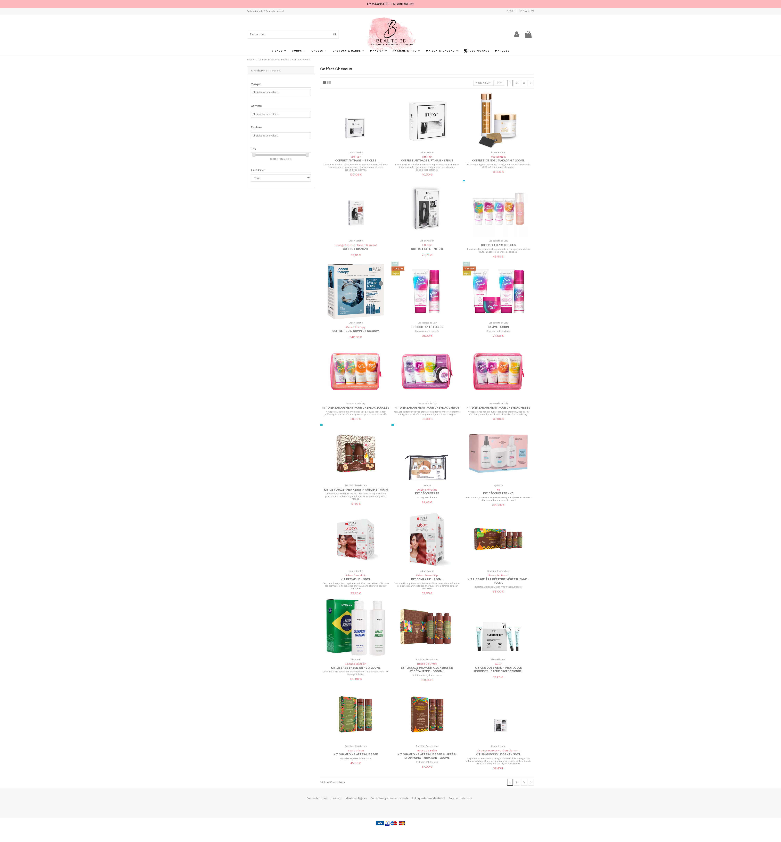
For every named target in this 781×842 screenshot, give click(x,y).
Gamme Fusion (498, 327)
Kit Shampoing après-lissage (355, 754)
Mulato (427, 485)
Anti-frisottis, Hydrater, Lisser (427, 675)
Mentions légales (356, 798)
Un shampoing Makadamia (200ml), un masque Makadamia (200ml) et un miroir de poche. (498, 165)
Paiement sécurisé (460, 798)
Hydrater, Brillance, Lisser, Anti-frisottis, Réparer (498, 587)
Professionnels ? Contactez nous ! (265, 11)
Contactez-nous (317, 798)
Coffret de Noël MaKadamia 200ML (498, 160)
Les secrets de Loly (498, 241)
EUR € (510, 11)
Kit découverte (427, 493)
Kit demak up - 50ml (356, 579)
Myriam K (498, 485)
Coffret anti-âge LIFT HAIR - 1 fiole (427, 160)
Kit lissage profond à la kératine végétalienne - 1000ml (427, 669)
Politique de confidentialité (428, 798)
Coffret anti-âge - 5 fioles (355, 160)
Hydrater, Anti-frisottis (427, 762)
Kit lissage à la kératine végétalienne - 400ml (498, 580)
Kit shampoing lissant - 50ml (498, 754)
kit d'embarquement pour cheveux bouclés (355, 407)
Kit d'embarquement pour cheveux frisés (498, 407)
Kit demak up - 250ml (427, 579)
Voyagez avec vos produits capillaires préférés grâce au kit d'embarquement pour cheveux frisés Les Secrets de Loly (498, 413)
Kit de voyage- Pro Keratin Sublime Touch (356, 489)
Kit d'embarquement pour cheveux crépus (427, 407)
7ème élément (498, 659)
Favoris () (526, 11)
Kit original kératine (427, 497)
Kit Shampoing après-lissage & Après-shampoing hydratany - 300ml (427, 756)
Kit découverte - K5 (498, 493)
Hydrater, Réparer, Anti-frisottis (355, 758)
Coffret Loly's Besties (498, 245)
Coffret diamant (356, 249)
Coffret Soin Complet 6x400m (355, 331)
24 (499, 83)
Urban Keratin (356, 152)
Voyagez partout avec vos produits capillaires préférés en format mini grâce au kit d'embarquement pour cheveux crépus (427, 413)
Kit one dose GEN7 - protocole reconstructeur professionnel (498, 669)
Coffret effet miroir (427, 249)
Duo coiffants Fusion (427, 327)
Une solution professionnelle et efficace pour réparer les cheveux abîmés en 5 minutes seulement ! (498, 498)
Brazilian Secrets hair (356, 485)
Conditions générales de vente (389, 798)
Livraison (336, 798)
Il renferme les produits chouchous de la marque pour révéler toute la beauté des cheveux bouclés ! (498, 250)
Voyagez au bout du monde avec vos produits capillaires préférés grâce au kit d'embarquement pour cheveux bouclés (356, 413)
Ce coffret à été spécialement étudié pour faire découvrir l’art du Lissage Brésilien (356, 672)
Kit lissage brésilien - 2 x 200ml (356, 667)
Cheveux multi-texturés (427, 331)
